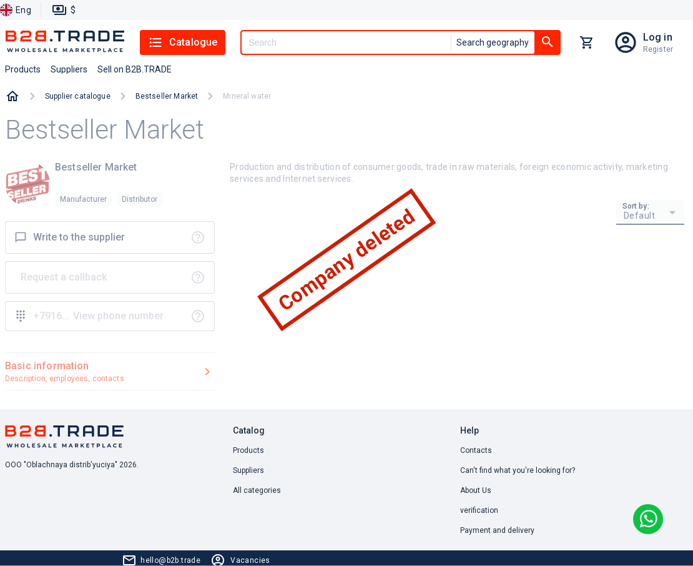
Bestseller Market (167, 96)
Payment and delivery (497, 530)
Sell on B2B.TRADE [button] (134, 69)
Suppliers (248, 470)
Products (248, 450)
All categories (257, 490)
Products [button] (23, 69)
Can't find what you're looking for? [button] (517, 470)
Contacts (476, 450)
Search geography (492, 42)
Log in (657, 37)
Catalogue (182, 42)
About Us (475, 490)
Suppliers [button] (69, 69)
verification (479, 510)
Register (658, 49)
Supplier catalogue (78, 96)
